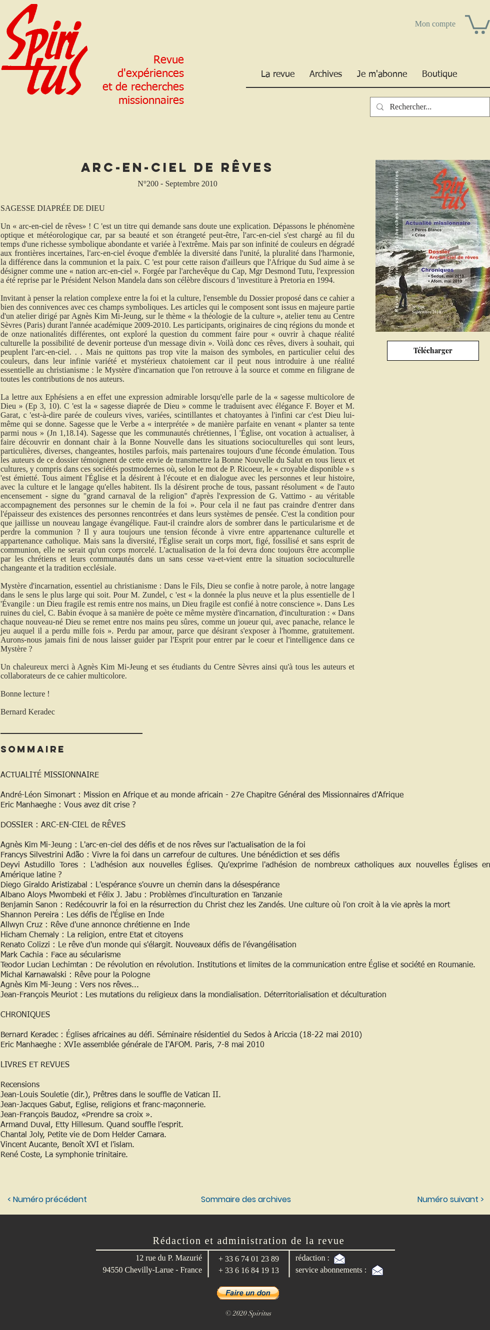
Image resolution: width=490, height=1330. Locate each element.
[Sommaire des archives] (246, 1200)
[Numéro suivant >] (432, 1200)
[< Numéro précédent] (48, 1200)
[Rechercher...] (429, 106)
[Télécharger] (433, 351)
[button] (477, 23)
